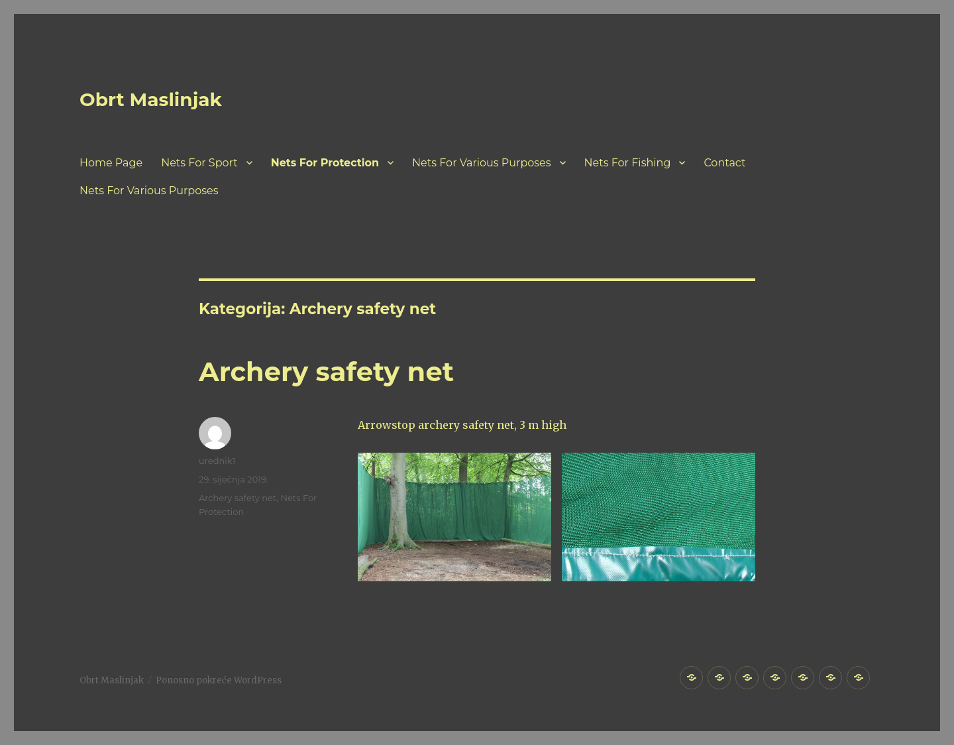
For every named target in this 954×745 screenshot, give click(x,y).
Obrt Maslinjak (151, 99)
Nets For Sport (199, 162)
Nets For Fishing (627, 162)
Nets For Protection (325, 162)
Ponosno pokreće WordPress (219, 680)
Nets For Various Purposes (481, 162)
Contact (724, 162)
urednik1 (217, 460)
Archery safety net (326, 371)
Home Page (111, 162)
